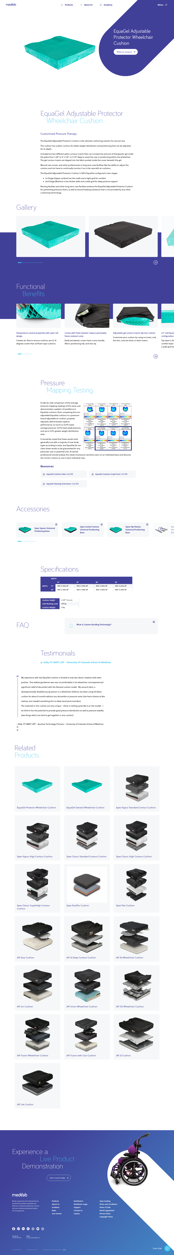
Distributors (78, 1201)
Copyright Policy (106, 1216)
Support (77, 1207)
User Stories (57, 1213)
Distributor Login (80, 1204)
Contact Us (78, 1210)
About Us (55, 1204)
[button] (156, 262)
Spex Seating (105, 1201)
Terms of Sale (105, 1207)
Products (55, 1201)
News (54, 1210)
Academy (55, 1207)
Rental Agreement (107, 1210)
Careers (77, 1213)
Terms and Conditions (108, 1204)
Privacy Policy (105, 1213)
